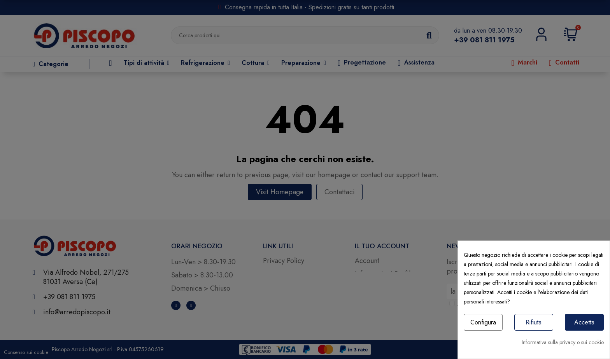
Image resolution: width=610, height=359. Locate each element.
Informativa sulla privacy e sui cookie (563, 342)
